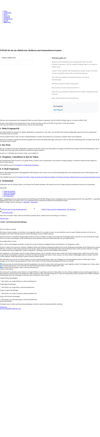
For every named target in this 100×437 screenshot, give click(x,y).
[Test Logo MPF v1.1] (13, 8)
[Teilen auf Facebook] (9, 191)
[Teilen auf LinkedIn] (9, 194)
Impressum (26, 202)
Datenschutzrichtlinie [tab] (6, 301)
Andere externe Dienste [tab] (6, 269)
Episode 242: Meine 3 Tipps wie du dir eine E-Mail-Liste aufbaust (37, 177)
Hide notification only (15, 308)
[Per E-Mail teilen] (8, 196)
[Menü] (7, 22)
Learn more (5, 218)
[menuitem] (52, 11)
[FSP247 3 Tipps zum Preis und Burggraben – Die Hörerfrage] (55, 209)
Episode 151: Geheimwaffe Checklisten (27, 165)
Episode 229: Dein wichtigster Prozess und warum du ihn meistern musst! (79, 177)
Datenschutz (34, 202)
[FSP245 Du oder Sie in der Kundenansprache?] (17, 209)
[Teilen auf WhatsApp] (9, 193)
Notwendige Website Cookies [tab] (8, 241)
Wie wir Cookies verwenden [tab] (8, 229)
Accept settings (4, 308)
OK (1, 218)
